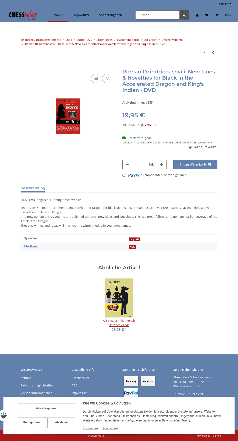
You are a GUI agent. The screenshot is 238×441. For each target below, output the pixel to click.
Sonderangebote (111, 15)
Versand (150, 125)
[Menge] (139, 164)
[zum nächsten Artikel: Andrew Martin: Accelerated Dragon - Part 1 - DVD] (204, 52)
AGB (74, 385)
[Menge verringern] (127, 164)
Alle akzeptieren (46, 408)
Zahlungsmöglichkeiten (37, 385)
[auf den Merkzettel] (106, 78)
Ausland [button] (207, 142)
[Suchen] (157, 15)
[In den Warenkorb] (24, 66)
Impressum (90, 428)
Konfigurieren (32, 422)
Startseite (224, 4)
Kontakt (26, 378)
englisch (134, 239)
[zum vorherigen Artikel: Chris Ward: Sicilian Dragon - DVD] (213, 52)
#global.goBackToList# (35, 40)
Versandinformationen (37, 393)
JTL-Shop (216, 435)
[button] (197, 15)
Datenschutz (110, 428)
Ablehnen (61, 422)
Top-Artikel (81, 15)
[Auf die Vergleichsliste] (95, 78)
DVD (132, 247)
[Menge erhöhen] (161, 164)
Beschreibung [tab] (33, 188)
